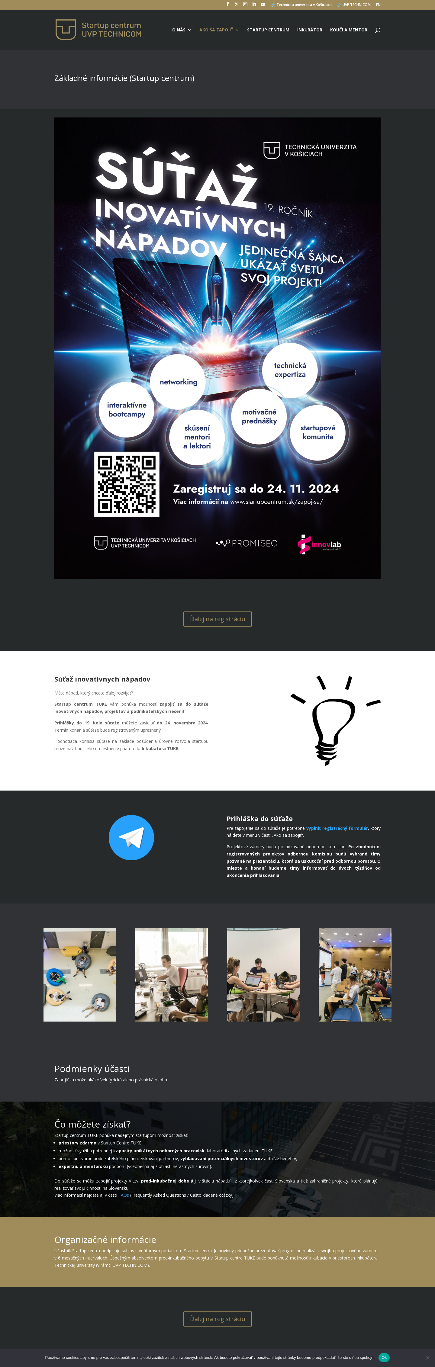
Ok (384, 1357)
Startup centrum (268, 30)
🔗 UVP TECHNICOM (354, 5)
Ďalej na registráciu (217, 619)
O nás (178, 30)
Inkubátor (309, 30)
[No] (427, 1358)
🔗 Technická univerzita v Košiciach (301, 5)
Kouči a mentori (349, 30)
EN (378, 5)
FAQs (123, 1195)
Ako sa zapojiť (216, 30)
